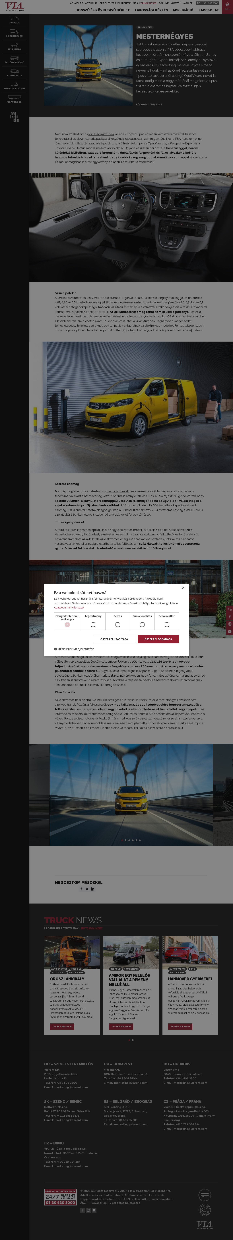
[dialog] (116, 620)
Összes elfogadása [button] (158, 639)
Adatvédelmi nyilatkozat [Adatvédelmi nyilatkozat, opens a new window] (69, 607)
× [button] (183, 587)
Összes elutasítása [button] (114, 639)
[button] (74, 649)
